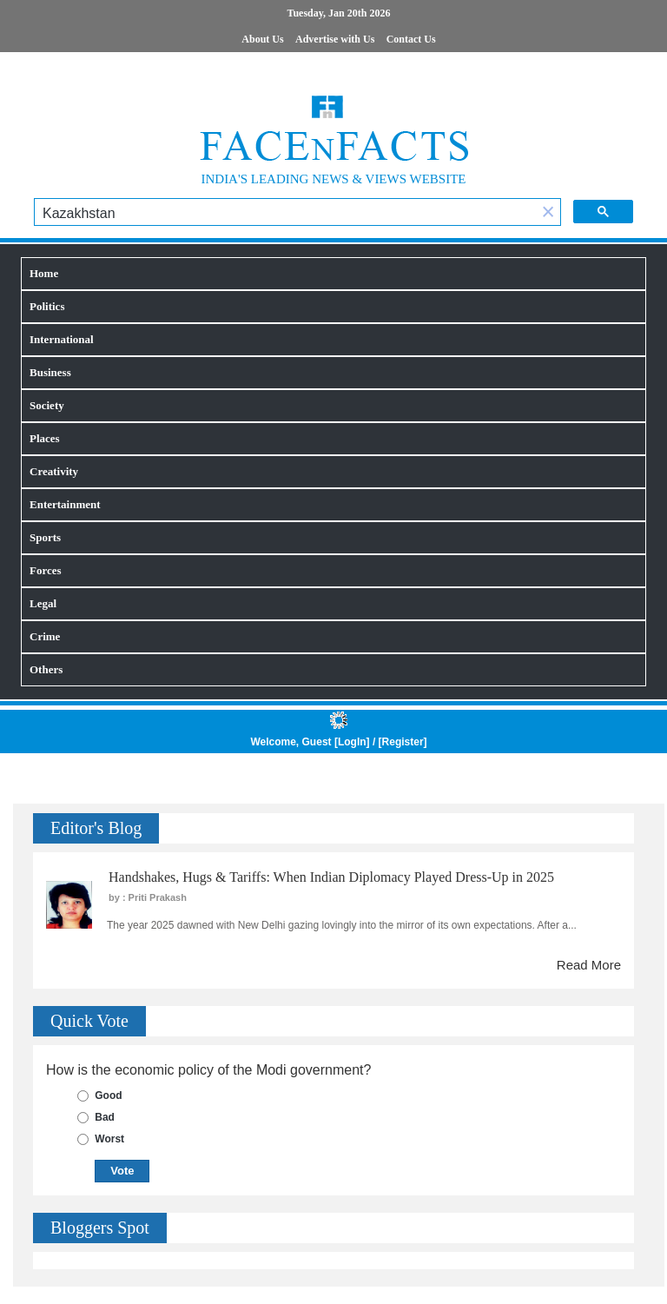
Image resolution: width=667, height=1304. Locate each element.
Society (47, 405)
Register (403, 742)
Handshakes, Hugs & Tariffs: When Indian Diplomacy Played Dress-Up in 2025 (331, 877)
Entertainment (65, 504)
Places (45, 438)
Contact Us (411, 39)
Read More (589, 964)
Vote (122, 1170)
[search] (285, 213)
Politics (47, 306)
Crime (45, 636)
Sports (45, 537)
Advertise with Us (334, 39)
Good (108, 1095)
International (62, 339)
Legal (43, 603)
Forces (46, 570)
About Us (262, 39)
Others (46, 669)
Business (50, 372)
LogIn (352, 742)
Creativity (54, 471)
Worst (109, 1139)
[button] (548, 213)
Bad (105, 1117)
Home (44, 273)
